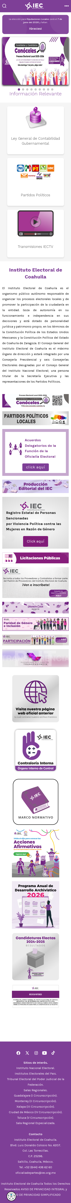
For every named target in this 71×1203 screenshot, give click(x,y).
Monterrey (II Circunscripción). (35, 1101)
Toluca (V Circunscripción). (35, 1117)
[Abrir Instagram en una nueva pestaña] (36, 1053)
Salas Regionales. (35, 1090)
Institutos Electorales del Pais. (35, 1073)
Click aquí (35, 467)
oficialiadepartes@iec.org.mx (36, 1173)
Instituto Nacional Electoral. (35, 1068)
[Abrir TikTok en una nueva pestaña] (53, 1053)
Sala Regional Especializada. (35, 1123)
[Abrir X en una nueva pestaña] (27, 1053)
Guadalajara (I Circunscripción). (35, 1095)
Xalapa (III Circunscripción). (35, 1106)
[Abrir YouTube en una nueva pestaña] (44, 1053)
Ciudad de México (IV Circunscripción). (35, 1112)
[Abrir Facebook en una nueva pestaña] (18, 1053)
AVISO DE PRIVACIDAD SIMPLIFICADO (35, 1195)
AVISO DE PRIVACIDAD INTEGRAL (43, 1189)
